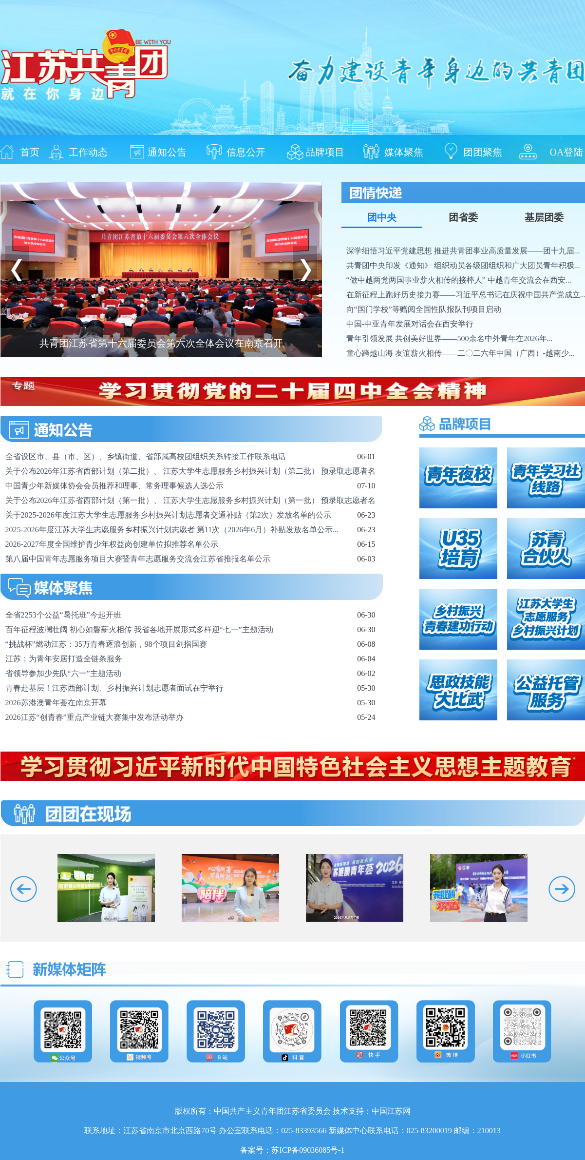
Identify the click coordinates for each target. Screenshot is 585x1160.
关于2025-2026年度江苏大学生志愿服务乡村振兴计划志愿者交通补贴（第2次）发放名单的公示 (168, 515)
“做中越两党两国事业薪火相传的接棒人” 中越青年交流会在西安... (458, 280)
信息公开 (245, 151)
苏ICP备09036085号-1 (307, 1150)
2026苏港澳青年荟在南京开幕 (56, 702)
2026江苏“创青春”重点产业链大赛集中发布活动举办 (94, 717)
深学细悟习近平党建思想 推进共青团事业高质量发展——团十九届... (463, 251)
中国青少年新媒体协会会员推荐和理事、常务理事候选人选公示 (114, 486)
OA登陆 (567, 151)
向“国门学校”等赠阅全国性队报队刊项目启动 (423, 309)
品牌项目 (324, 151)
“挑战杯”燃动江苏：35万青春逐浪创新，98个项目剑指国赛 (106, 644)
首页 (29, 151)
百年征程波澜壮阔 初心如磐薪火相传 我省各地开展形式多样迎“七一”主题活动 (139, 629)
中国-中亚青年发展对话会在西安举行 (409, 324)
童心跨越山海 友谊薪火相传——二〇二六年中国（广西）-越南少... (460, 353)
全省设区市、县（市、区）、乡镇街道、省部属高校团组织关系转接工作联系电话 (145, 456)
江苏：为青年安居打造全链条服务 (63, 659)
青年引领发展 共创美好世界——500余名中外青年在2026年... (449, 338)
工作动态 (88, 151)
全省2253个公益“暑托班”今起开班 (63, 615)
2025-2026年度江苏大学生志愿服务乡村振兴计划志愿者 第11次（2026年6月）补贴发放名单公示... (172, 529)
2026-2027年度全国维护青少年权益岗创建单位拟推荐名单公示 (111, 544)
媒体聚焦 (403, 151)
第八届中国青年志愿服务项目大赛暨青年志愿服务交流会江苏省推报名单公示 (137, 559)
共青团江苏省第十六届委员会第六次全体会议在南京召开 (161, 343)
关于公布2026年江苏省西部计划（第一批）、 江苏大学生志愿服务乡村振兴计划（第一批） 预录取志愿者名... (193, 500)
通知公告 (167, 151)
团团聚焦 (482, 151)
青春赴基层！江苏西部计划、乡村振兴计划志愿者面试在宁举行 (114, 688)
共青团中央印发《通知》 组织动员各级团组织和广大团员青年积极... (463, 265)
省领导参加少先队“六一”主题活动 (63, 673)
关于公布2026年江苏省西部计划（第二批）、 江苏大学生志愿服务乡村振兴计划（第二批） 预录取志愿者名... (193, 471)
